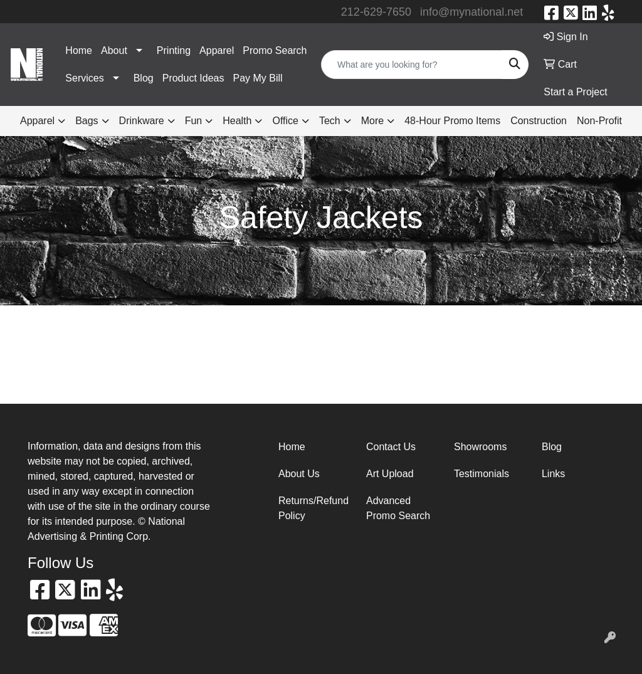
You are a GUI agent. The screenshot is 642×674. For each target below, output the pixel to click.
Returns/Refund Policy (313, 508)
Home (78, 50)
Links (553, 473)
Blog (144, 78)
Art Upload (390, 473)
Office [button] (285, 120)
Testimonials (481, 473)
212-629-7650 (376, 12)
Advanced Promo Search (398, 508)
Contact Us (391, 446)
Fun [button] (194, 120)
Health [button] (237, 120)
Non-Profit (599, 120)
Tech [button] (329, 120)
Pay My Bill (257, 78)
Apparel (216, 50)
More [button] (372, 120)
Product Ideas (193, 78)
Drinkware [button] (141, 120)
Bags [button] (86, 120)
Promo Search (275, 50)
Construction (538, 120)
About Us (299, 473)
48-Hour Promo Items (452, 120)
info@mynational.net (471, 12)
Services (84, 78)
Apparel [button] (37, 120)
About (114, 50)
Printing (174, 50)
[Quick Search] (411, 64)
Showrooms (480, 446)
